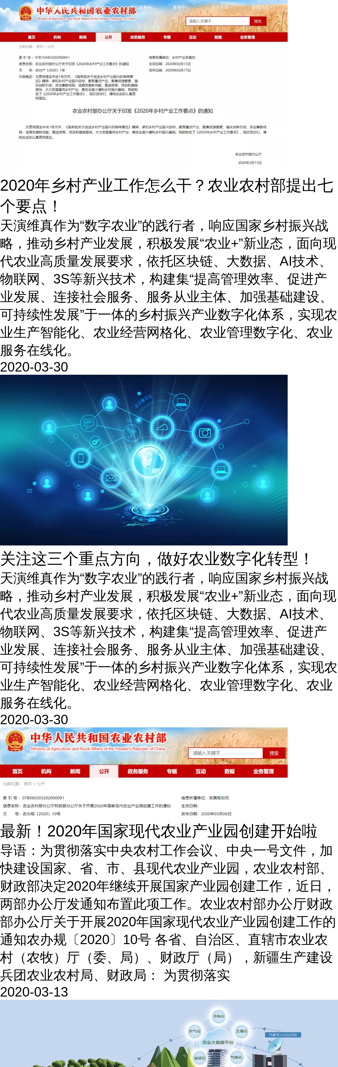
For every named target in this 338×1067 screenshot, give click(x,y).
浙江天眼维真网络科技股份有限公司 (70, 7)
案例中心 (181, 7)
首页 (100, 7)
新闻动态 (262, 7)
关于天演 (222, 7)
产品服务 (141, 7)
